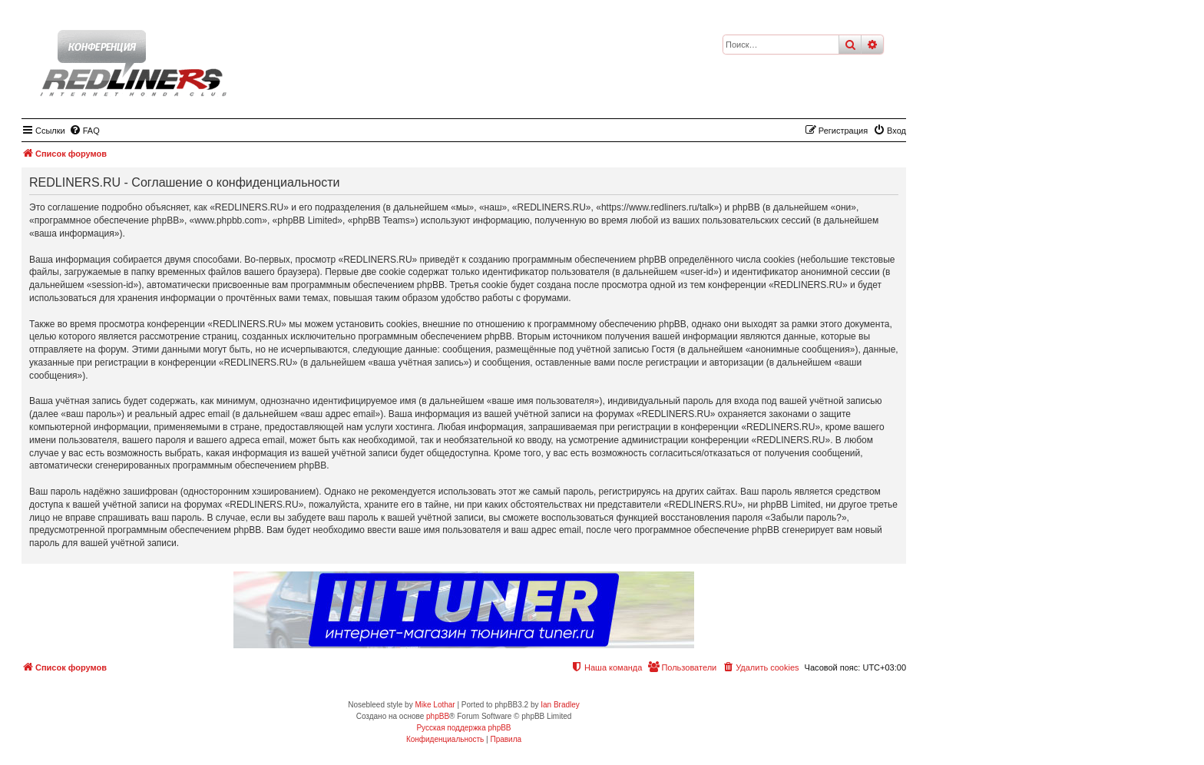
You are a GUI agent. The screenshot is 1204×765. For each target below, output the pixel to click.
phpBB (437, 716)
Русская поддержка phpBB (463, 728)
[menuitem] (84, 130)
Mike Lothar (435, 704)
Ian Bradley (560, 704)
